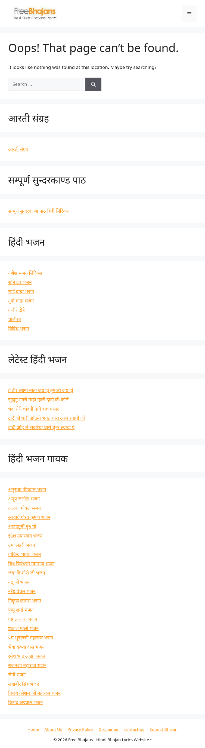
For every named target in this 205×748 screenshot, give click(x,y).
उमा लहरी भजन (21, 545)
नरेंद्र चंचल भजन (22, 591)
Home (33, 729)
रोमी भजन (17, 674)
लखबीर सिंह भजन (23, 684)
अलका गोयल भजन (24, 508)
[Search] (93, 84)
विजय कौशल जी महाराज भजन (34, 693)
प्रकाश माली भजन (23, 628)
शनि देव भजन (20, 282)
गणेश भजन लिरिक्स (25, 273)
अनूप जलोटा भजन (24, 499)
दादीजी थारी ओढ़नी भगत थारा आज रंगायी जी (46, 418)
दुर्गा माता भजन (21, 301)
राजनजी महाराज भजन (27, 665)
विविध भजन (18, 328)
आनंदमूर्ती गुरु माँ (22, 526)
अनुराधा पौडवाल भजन (27, 489)
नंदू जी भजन (18, 582)
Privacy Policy (80, 729)
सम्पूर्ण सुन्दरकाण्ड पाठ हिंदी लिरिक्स (38, 211)
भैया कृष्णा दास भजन (26, 647)
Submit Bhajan (164, 729)
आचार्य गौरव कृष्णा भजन (29, 517)
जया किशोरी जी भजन (26, 573)
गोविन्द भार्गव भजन (24, 554)
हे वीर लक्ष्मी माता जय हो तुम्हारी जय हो (40, 390)
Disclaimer (109, 729)
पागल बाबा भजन (22, 619)
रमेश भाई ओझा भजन (26, 656)
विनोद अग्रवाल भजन (25, 702)
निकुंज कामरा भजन (24, 600)
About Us (53, 729)
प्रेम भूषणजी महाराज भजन (30, 637)
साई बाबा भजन (21, 291)
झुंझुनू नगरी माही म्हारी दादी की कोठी (39, 399)
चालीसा (14, 319)
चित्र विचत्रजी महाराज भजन (31, 563)
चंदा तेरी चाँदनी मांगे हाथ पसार (33, 409)
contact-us (134, 729)
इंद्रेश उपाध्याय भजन (25, 536)
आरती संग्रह (18, 149)
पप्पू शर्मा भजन (21, 610)
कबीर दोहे (16, 310)
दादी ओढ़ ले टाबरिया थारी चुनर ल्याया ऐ (41, 427)
